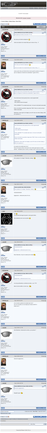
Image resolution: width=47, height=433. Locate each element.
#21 (45, 29)
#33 (45, 383)
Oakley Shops (12, 21)
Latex (3, 211)
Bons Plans (18, 21)
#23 (45, 86)
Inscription (29, 18)
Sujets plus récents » (42, 411)
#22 (45, 59)
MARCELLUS (5, 59)
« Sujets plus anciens (28, 411)
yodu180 (4, 155)
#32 (45, 356)
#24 (45, 120)
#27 (45, 211)
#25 (45, 155)
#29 (45, 270)
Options (40, 26)
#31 (45, 327)
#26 (45, 184)
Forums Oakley (5, 21)
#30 (45, 300)
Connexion (24, 18)
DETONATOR (5, 29)
